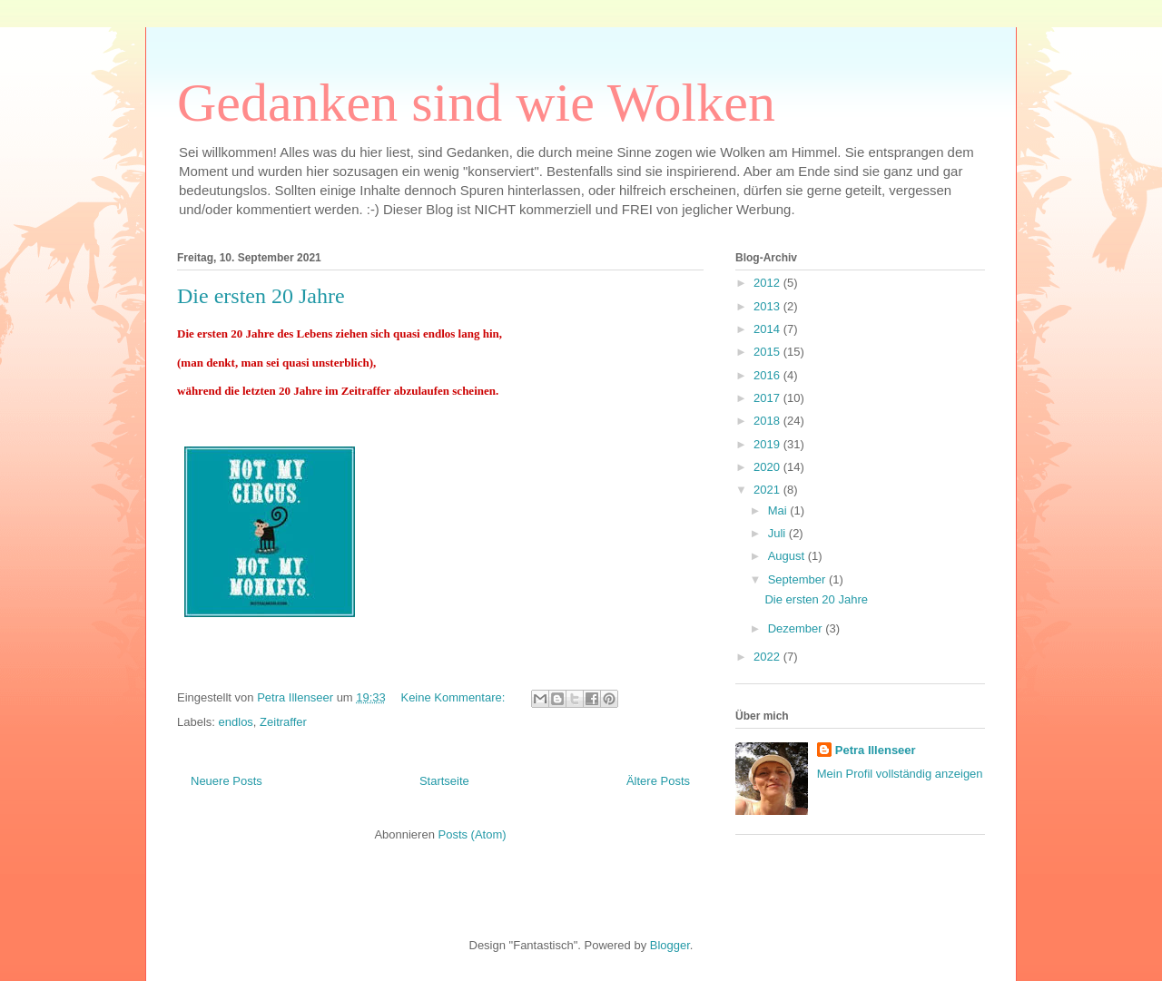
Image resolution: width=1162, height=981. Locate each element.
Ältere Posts (658, 781)
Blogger (670, 945)
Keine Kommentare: (454, 697)
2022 (768, 656)
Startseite (444, 781)
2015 (768, 351)
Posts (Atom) (472, 834)
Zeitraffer (283, 722)
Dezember (797, 628)
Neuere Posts (226, 781)
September (798, 579)
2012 (768, 282)
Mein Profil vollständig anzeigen (900, 773)
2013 (768, 306)
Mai (779, 510)
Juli (778, 533)
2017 (768, 398)
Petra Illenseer (875, 750)
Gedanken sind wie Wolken (476, 102)
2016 (768, 375)
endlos (236, 722)
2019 (768, 444)
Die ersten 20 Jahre (261, 296)
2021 (768, 489)
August (788, 556)
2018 (768, 420)
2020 (768, 467)
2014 (768, 329)
